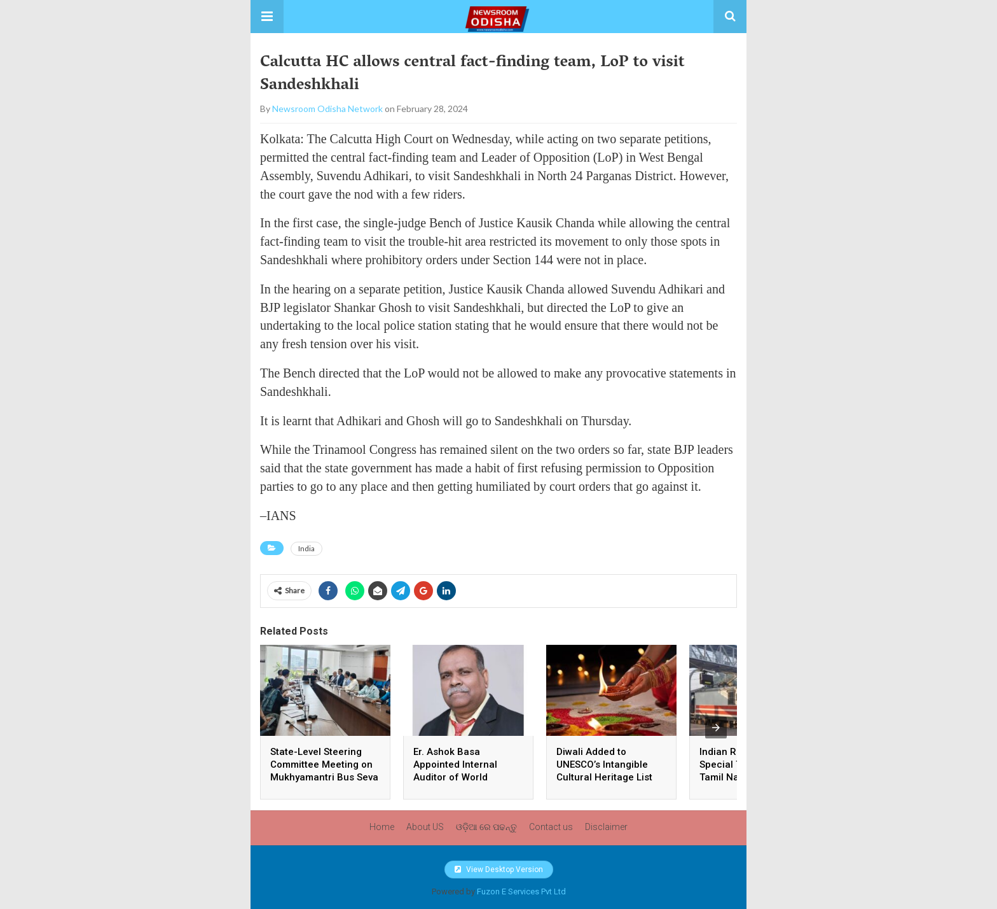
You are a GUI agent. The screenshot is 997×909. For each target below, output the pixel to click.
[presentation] (716, 727)
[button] (267, 16)
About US (425, 827)
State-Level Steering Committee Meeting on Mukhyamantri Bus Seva (324, 764)
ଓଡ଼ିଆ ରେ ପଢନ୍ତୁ (486, 827)
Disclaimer (606, 827)
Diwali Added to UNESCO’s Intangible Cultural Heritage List (605, 764)
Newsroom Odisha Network (327, 108)
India (306, 548)
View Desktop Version (499, 869)
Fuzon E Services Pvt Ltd (521, 891)
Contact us (551, 827)
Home (381, 827)
